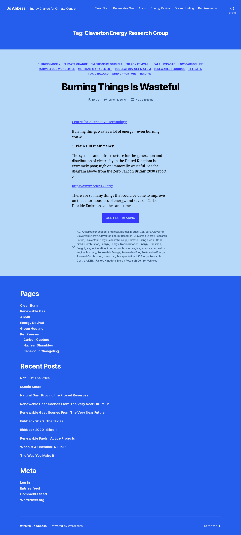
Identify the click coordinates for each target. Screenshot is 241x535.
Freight (81, 248)
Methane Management (135, 69)
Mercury (92, 252)
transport (109, 256)
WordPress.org (33, 499)
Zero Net (172, 74)
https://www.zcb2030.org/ (93, 187)
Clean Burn (102, 8)
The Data (103, 74)
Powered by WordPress (67, 525)
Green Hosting (184, 8)
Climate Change (89, 64)
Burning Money (62, 64)
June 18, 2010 (117, 100)
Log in (25, 482)
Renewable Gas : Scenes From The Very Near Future (63, 412)
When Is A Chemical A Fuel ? (44, 446)
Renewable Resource (77, 74)
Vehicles (154, 260)
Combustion (92, 244)
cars (149, 232)
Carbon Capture (36, 339)
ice (89, 248)
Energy (105, 244)
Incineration (99, 248)
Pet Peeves (206, 8)
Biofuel (125, 232)
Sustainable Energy (155, 252)
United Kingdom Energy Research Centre (122, 260)
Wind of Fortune (150, 74)
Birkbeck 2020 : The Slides (42, 421)
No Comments (144, 100)
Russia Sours (31, 386)
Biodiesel (114, 232)
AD (78, 232)
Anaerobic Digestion (94, 232)
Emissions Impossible (121, 64)
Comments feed (33, 494)
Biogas (135, 232)
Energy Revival (160, 8)
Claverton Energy (87, 236)
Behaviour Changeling (42, 351)
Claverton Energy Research (116, 236)
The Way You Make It (37, 455)
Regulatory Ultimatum (173, 69)
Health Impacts (178, 64)
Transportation (126, 256)
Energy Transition (151, 244)
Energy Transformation (125, 244)
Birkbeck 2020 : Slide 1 (39, 429)
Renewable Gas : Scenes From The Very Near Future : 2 (66, 403)
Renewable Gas (123, 8)
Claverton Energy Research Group (107, 240)
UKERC (91, 260)
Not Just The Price (35, 378)
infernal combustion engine (124, 248)
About (142, 8)
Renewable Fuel (132, 252)
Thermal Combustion (89, 256)
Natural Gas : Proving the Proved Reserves (55, 395)
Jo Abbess (16, 8)
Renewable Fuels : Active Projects (48, 438)
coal (153, 240)
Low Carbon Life (62, 69)
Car (143, 232)
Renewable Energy (109, 252)
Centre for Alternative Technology (100, 122)
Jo (97, 100)
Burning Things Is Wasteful (120, 87)
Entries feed (30, 488)
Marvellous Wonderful (96, 69)
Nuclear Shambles (38, 345)
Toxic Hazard (124, 74)
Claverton (159, 232)
